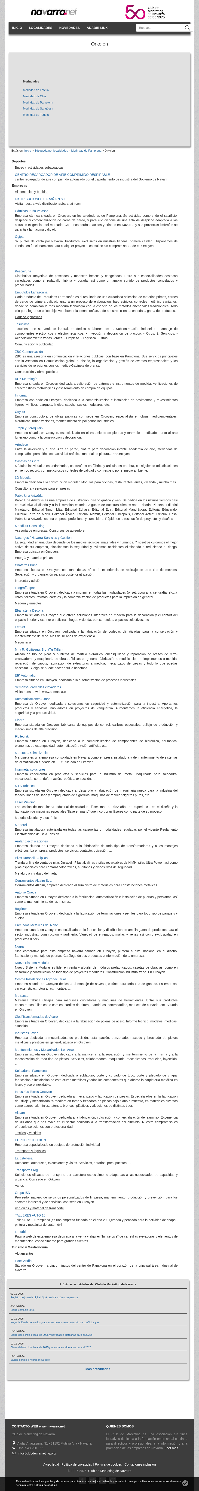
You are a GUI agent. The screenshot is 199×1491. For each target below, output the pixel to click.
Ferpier (20, 627)
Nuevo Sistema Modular (32, 963)
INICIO (17, 28)
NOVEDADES (69, 28)
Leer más (171, 1448)
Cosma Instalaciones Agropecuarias (41, 979)
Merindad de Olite (34, 96)
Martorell (21, 825)
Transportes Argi (27, 1170)
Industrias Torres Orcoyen (33, 1092)
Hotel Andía (23, 1261)
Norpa (19, 946)
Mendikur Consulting (30, 526)
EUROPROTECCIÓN (30, 1140)
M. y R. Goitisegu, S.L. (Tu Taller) (39, 649)
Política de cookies (108, 1464)
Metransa (21, 995)
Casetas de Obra (27, 461)
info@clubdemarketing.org (37, 1453)
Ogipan (20, 236)
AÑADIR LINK (97, 28)
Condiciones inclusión (140, 1464)
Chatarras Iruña (26, 565)
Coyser (20, 412)
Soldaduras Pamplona (31, 1071)
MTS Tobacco (25, 786)
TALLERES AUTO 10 (30, 1215)
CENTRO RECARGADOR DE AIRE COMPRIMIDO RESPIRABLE (62, 175)
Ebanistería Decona (29, 610)
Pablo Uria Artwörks (29, 495)
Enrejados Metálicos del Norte (36, 925)
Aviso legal (51, 1464)
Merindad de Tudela (36, 114)
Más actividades (98, 1369)
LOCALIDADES (40, 28)
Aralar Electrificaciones (31, 841)
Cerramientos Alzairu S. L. (34, 880)
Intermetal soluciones (30, 769)
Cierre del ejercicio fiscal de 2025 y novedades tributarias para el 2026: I (51, 1334)
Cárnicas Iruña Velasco (31, 211)
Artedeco (21, 444)
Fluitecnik (22, 736)
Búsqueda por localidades (51, 150)
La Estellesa (24, 1158)
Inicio (27, 150)
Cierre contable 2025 (22, 1309)
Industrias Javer (26, 1033)
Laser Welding (25, 802)
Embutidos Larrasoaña (31, 292)
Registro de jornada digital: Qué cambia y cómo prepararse (44, 1297)
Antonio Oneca (26, 892)
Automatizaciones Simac (32, 699)
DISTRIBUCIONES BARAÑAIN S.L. (41, 199)
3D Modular (23, 477)
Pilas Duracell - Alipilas (31, 858)
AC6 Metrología (26, 379)
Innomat (21, 395)
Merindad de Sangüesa (38, 108)
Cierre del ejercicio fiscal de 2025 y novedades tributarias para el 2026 (50, 1347)
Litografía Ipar (25, 588)
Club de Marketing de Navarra (109, 1471)
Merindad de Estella (36, 90)
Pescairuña (23, 271)
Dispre (19, 720)
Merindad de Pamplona (38, 102)
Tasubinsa (22, 324)
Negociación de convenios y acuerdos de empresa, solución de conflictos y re (54, 1322)
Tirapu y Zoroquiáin (29, 428)
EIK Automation (26, 675)
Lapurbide (22, 1232)
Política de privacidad (76, 1464)
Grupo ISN (22, 1193)
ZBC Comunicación (29, 352)
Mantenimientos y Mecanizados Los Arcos (45, 1050)
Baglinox (21, 909)
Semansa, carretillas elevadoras (38, 687)
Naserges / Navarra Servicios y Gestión (43, 538)
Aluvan (20, 1113)
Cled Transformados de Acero (36, 1016)
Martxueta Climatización (32, 753)
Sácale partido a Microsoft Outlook (30, 1359)
